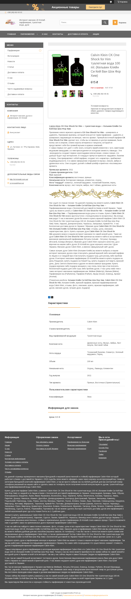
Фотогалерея (13, 56)
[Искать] (105, 22)
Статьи (10, 67)
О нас (45, 34)
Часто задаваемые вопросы (19, 89)
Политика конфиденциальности (96, 595)
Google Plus (104, 448)
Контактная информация (15, 459)
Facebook (103, 451)
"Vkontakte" (103, 444)
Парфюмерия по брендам (78, 442)
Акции (96, 34)
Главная (11, 34)
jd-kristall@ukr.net (17, 183)
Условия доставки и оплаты (16, 462)
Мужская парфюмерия (76, 445)
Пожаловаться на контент (72, 595)
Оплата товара (42, 445)
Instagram (103, 458)
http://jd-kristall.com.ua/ (19, 179)
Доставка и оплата (78, 34)
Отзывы (10, 83)
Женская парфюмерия (76, 449)
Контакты (58, 34)
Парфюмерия (27, 34)
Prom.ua (77, 593)
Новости (11, 61)
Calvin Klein (54, 126)
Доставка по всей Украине (47, 449)
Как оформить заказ (44, 442)
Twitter (101, 454)
